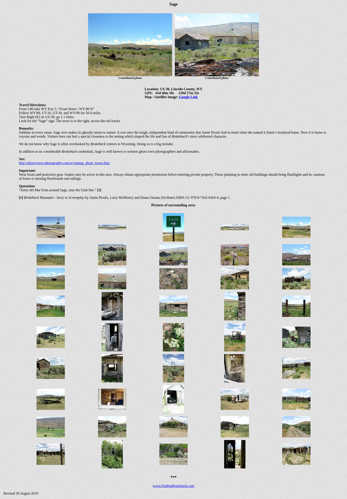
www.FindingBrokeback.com (173, 486)
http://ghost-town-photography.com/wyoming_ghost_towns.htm (64, 163)
